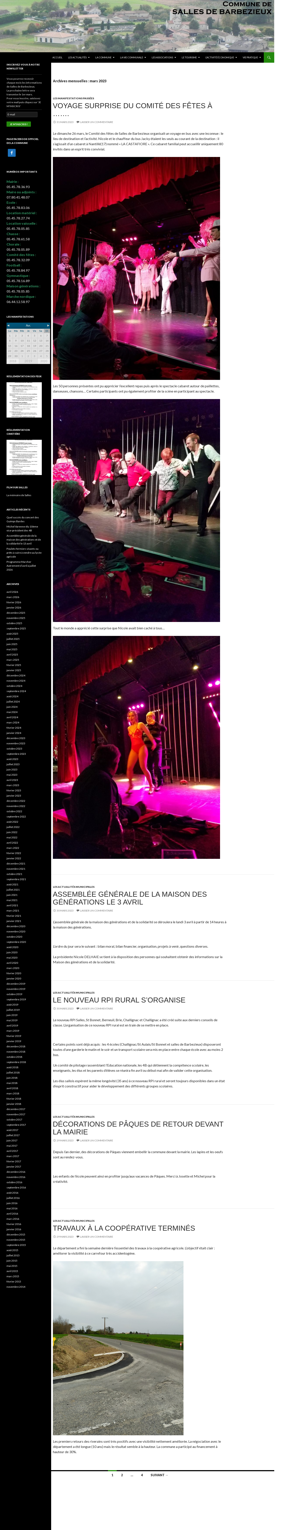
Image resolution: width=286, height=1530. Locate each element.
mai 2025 (12, 649)
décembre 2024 (16, 675)
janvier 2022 (14, 858)
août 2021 (12, 884)
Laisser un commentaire (96, 122)
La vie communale (131, 57)
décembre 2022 (16, 800)
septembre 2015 (16, 1245)
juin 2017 (12, 1140)
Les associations (162, 57)
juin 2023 (12, 769)
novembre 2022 (16, 806)
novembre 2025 (16, 618)
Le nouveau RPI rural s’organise (119, 1000)
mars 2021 (13, 910)
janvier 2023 (14, 795)
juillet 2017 (13, 1135)
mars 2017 (13, 1156)
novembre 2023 (16, 743)
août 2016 (12, 1192)
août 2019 (12, 1004)
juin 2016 (12, 1203)
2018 (12, 361)
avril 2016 (12, 1213)
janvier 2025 (14, 670)
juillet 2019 (13, 1009)
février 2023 (14, 790)
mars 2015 (13, 1276)
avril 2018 (12, 1088)
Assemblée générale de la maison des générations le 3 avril (130, 898)
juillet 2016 (13, 1198)
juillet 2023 (13, 764)
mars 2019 (13, 1030)
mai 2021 (12, 900)
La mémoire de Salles (19, 495)
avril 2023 (12, 780)
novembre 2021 (16, 868)
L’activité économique (219, 57)
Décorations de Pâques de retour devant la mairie (138, 1128)
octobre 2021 (14, 874)
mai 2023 (12, 774)
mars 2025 (13, 659)
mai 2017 (12, 1145)
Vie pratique (250, 57)
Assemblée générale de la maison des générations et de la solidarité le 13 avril (24, 539)
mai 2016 (12, 1208)
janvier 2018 (14, 1103)
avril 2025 (12, 654)
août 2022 (12, 821)
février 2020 (14, 973)
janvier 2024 (14, 733)
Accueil (57, 57)
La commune (103, 57)
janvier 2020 (14, 978)
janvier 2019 (14, 1041)
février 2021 (14, 915)
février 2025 (14, 665)
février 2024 (14, 727)
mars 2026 (13, 597)
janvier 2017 (14, 1166)
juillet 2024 (13, 701)
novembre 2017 (16, 1114)
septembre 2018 (16, 1062)
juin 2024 (12, 706)
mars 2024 (13, 722)
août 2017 (12, 1130)
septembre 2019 (16, 999)
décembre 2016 (16, 1171)
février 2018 (14, 1098)
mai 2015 (12, 1265)
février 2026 (14, 602)
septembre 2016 (16, 1187)
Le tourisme (189, 57)
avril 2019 (12, 1025)
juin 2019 (12, 1015)
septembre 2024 (16, 691)
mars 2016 (13, 1218)
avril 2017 (12, 1151)
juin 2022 (12, 832)
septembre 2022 (16, 816)
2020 (43, 361)
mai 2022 (12, 837)
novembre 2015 (16, 1239)
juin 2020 (12, 952)
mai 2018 (12, 1083)
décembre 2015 (16, 1234)
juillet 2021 (13, 889)
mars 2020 (13, 968)
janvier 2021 (14, 921)
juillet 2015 (13, 1255)
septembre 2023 (16, 753)
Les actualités (77, 57)
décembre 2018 (16, 1046)
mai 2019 (12, 1020)
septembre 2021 (16, 879)
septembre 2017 (16, 1124)
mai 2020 (12, 957)
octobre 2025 (14, 623)
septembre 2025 (16, 628)
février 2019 (14, 1036)
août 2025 (12, 633)
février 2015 (14, 1281)
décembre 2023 (16, 738)
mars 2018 (13, 1093)
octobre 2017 (14, 1119)
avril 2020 (12, 962)
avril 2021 (12, 905)
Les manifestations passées (73, 98)
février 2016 (14, 1224)
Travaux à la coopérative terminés (124, 1228)
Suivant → (159, 1475)
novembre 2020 (16, 931)
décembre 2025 (16, 612)
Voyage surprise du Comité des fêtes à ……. (132, 110)
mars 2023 (13, 785)
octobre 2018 (14, 1056)
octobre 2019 (14, 994)
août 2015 (12, 1250)
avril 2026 (12, 591)
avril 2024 (12, 717)
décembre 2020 (16, 926)
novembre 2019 (16, 989)
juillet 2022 (13, 827)
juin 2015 (12, 1260)
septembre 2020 (16, 942)
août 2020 (12, 947)
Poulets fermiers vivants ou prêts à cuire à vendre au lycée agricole (24, 552)
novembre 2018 (16, 1051)
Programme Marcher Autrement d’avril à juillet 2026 (21, 565)
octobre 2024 (14, 685)
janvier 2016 (14, 1229)
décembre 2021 (16, 863)
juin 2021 (12, 894)
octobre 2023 (14, 748)
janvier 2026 (14, 607)
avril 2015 (12, 1271)
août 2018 (12, 1067)
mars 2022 (13, 847)
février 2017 (14, 1161)
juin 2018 (12, 1077)
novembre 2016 (16, 1177)
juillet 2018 (13, 1072)
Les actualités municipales (73, 886)
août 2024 (12, 696)
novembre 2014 (16, 1286)
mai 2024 (12, 712)
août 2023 (12, 759)
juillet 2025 (13, 638)
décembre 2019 (16, 983)
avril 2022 (12, 842)
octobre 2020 (14, 936)
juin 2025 (12, 644)
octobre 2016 (14, 1182)
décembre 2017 (16, 1109)
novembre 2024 (16, 680)
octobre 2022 (14, 811)
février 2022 (14, 853)
